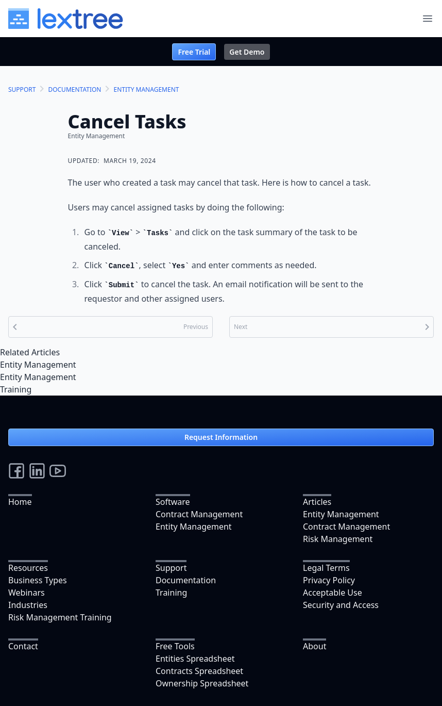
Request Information (221, 437)
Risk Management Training (60, 617)
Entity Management (38, 364)
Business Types (37, 580)
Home (20, 501)
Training (15, 389)
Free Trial (194, 52)
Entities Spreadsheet (195, 658)
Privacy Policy (329, 580)
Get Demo (246, 52)
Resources (28, 567)
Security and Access (341, 605)
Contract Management (199, 514)
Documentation (186, 580)
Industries (27, 605)
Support (171, 567)
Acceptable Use (332, 592)
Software (173, 501)
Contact (23, 646)
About (314, 646)
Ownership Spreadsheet (202, 683)
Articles (317, 501)
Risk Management (337, 539)
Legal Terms (326, 567)
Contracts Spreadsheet (199, 671)
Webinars (26, 592)
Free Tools (175, 646)
